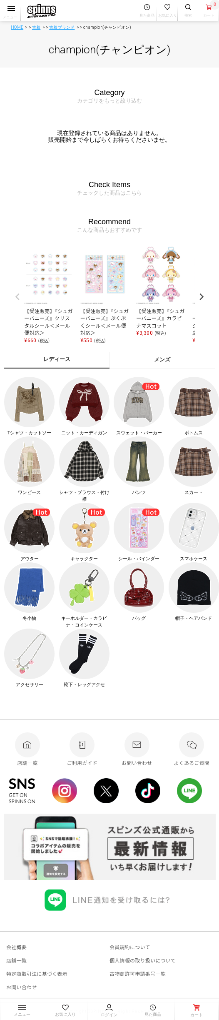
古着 (36, 27)
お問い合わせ (21, 986)
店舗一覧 (16, 960)
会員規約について (130, 946)
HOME (17, 27)
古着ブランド (62, 27)
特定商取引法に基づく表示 (36, 973)
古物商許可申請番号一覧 (138, 973)
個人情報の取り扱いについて (143, 960)
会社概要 (16, 946)
